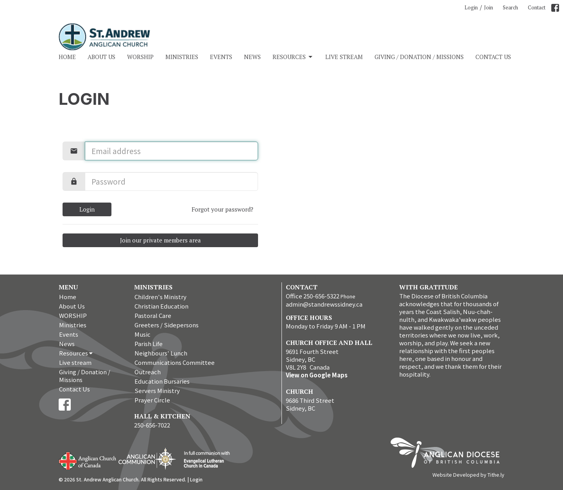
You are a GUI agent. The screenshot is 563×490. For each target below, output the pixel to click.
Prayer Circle (152, 400)
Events (221, 57)
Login (471, 7)
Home (67, 57)
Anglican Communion (147, 458)
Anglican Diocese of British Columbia (449, 454)
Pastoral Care (152, 315)
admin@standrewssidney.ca (324, 304)
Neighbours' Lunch (160, 353)
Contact (536, 7)
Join (488, 7)
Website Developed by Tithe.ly (468, 475)
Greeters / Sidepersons (166, 325)
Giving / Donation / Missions (419, 57)
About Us (101, 57)
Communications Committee (174, 362)
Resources (293, 57)
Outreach (147, 372)
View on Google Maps (317, 375)
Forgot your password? (222, 209)
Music (142, 334)
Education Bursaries (162, 381)
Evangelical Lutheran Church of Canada (204, 460)
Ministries (181, 57)
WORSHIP (140, 57)
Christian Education (161, 306)
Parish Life (148, 343)
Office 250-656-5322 (312, 296)
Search (510, 7)
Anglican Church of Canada (88, 460)
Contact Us (493, 57)
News (252, 57)
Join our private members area (160, 240)
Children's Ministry (160, 297)
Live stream (344, 57)
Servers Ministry (157, 390)
